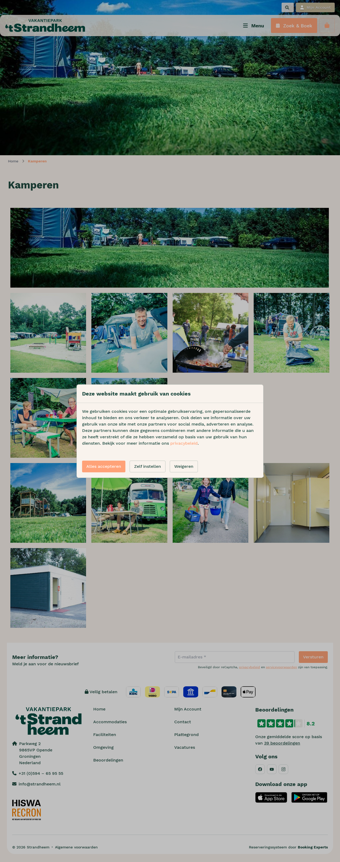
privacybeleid (184, 443)
